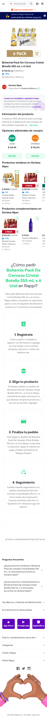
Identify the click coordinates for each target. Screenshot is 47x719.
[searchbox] (21, 4)
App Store (9, 624)
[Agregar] (17, 172)
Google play (23, 624)
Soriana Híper (15, 85)
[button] (23, 10)
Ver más (34, 125)
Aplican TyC (37, 17)
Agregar (12, 156)
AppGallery (38, 624)
